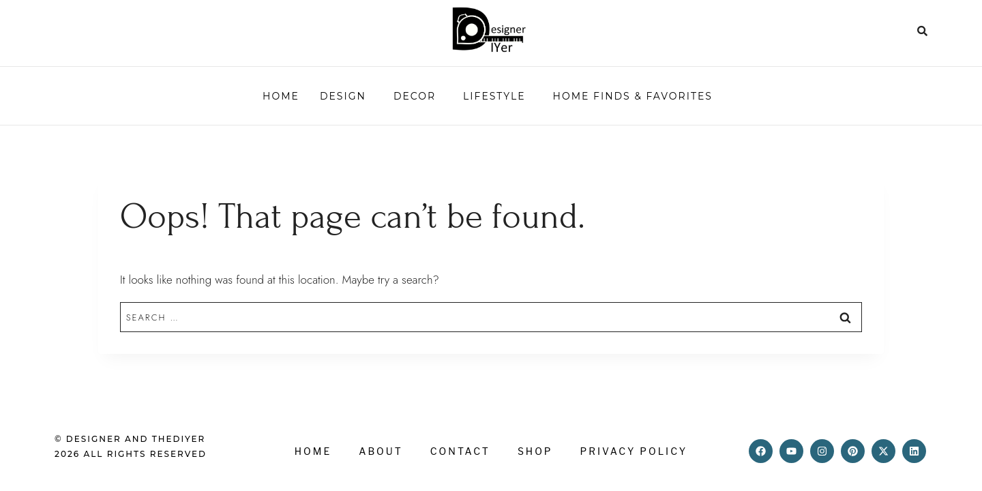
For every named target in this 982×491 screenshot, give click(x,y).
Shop (535, 451)
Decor (414, 96)
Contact (460, 451)
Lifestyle (494, 96)
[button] (346, 96)
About (380, 451)
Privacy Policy (634, 451)
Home (281, 96)
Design (343, 96)
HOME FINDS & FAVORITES (633, 96)
